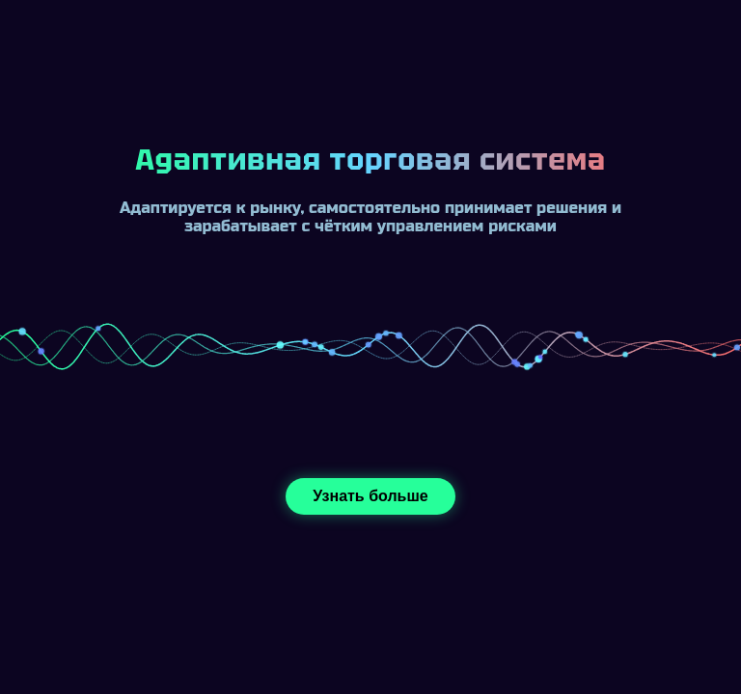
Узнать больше (370, 496)
